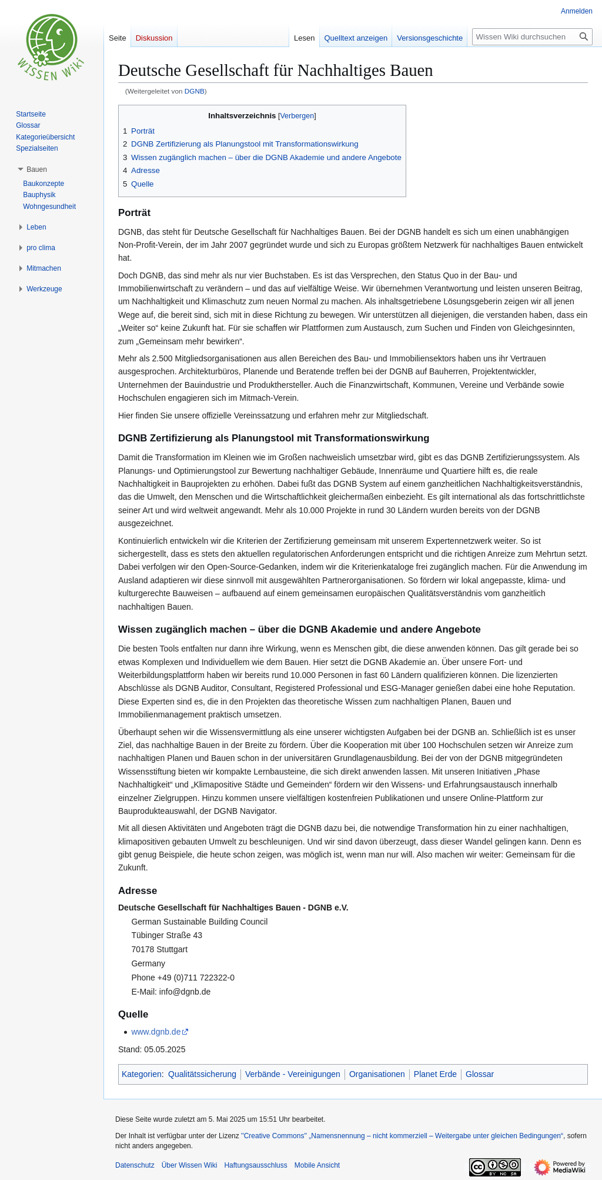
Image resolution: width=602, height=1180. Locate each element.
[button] (36, 169)
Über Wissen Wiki (190, 1165)
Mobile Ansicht (317, 1165)
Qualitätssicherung (202, 1074)
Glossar (480, 1074)
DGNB (195, 91)
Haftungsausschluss (255, 1165)
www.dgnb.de (155, 1031)
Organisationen (377, 1074)
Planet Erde (435, 1074)
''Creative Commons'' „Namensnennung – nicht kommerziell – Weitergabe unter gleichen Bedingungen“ (402, 1136)
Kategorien (142, 1074)
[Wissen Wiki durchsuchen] (532, 36)
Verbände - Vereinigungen (292, 1074)
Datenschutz (135, 1165)
